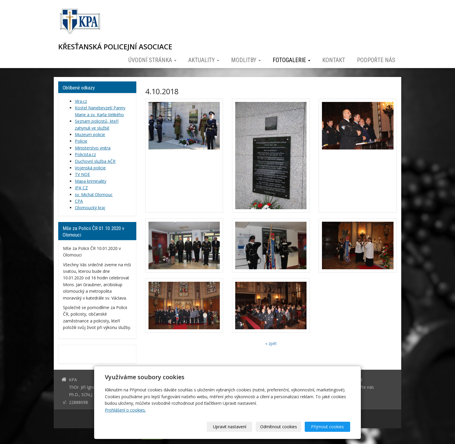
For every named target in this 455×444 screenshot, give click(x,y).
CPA (79, 201)
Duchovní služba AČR (95, 161)
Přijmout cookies (327, 426)
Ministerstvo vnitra (92, 148)
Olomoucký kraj (90, 207)
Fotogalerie (291, 60)
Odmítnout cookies (278, 426)
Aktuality (203, 60)
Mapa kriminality (90, 181)
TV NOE (82, 174)
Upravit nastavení (229, 426)
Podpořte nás (376, 60)
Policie (81, 141)
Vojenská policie (90, 168)
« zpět (271, 343)
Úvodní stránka (152, 60)
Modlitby (246, 60)
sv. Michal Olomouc (94, 194)
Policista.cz (85, 154)
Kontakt (333, 60)
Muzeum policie (90, 134)
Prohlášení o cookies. (125, 410)
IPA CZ (81, 187)
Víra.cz (81, 101)
